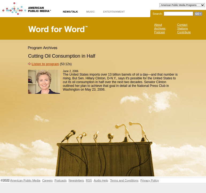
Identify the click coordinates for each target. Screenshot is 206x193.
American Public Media (25, 180)
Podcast (159, 32)
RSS (89, 180)
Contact (182, 24)
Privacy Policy (149, 180)
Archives (159, 28)
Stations (182, 28)
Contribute (184, 32)
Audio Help (101, 180)
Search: (157, 13)
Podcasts (61, 180)
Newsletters (76, 180)
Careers (47, 180)
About (158, 24)
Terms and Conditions (124, 180)
